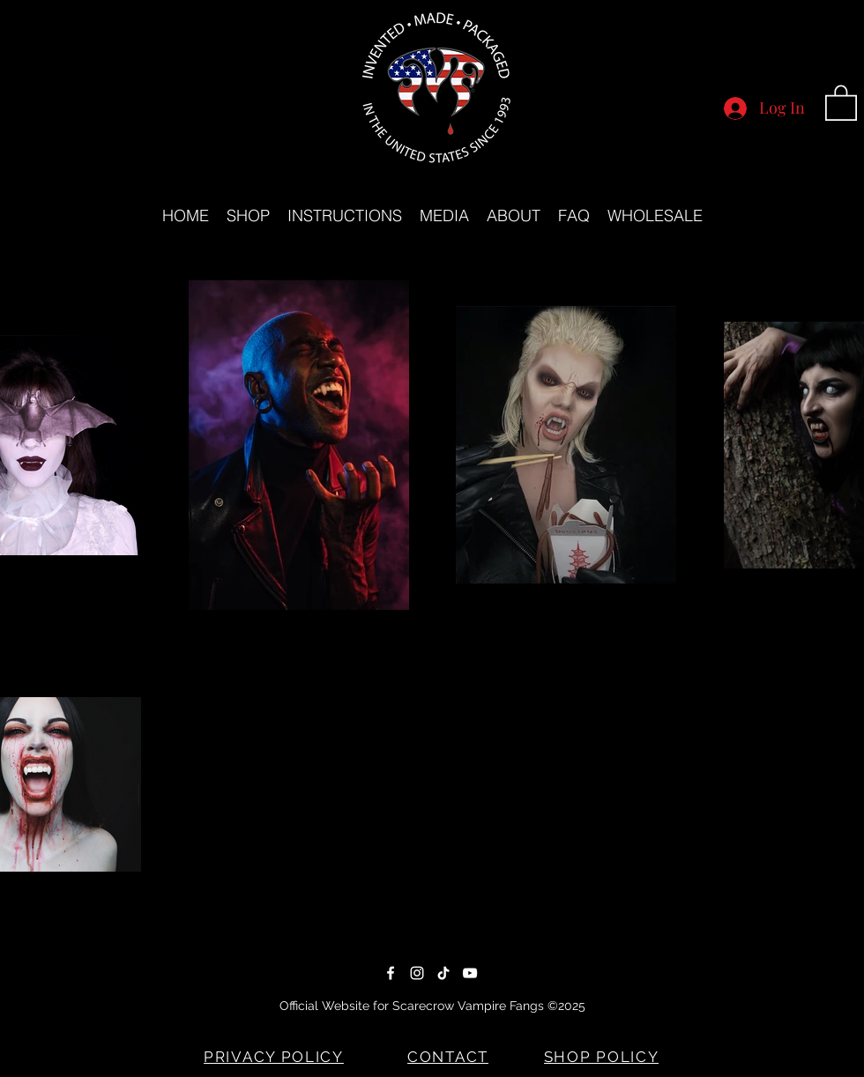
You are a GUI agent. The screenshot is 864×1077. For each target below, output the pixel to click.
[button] (841, 102)
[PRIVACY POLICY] (275, 1056)
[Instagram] (417, 973)
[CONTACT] (449, 1056)
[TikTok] (443, 973)
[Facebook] (390, 973)
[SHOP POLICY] (603, 1056)
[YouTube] (470, 973)
